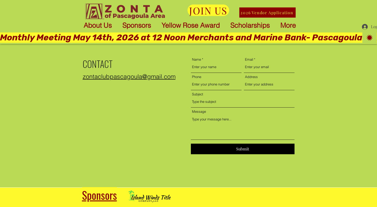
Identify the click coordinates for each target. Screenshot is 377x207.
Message (199, 111)
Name (196, 59)
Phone (196, 76)
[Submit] (243, 149)
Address (251, 76)
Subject (197, 94)
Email (249, 59)
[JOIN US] (208, 10)
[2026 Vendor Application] (267, 12)
